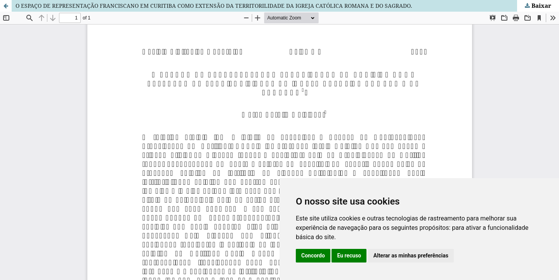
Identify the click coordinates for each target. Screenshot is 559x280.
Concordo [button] (313, 255)
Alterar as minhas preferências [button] (410, 255)
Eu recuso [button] (349, 255)
